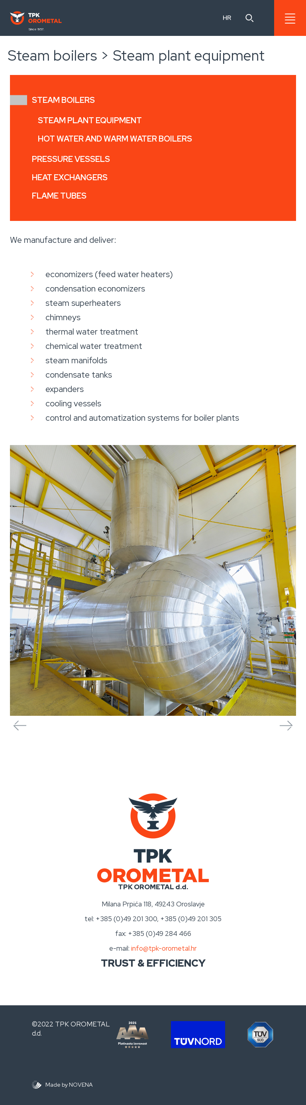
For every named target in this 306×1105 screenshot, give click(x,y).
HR (227, 18)
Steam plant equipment (90, 120)
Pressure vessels (71, 159)
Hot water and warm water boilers (115, 139)
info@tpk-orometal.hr (164, 948)
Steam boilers (63, 100)
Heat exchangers (70, 177)
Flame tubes (59, 196)
